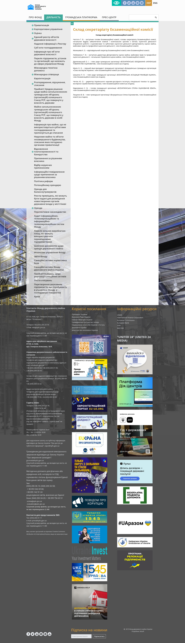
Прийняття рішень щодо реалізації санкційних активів (50, 275)
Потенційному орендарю (47, 185)
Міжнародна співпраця (45, 74)
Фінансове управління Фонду (49, 252)
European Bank (123, 323)
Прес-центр (109, 17)
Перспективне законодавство (50, 211)
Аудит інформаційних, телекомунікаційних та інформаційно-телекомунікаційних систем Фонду (49, 221)
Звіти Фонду (40, 256)
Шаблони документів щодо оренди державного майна (48, 247)
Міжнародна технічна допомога (45, 69)
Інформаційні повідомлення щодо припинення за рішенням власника (49, 174)
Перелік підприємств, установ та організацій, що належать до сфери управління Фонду (50, 61)
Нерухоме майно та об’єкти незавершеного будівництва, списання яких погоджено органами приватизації (49, 140)
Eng (155, 3)
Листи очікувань (43, 280)
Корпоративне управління (47, 29)
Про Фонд (35, 17)
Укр (149, 3)
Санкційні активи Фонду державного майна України (49, 268)
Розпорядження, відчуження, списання (48, 83)
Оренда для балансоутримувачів (45, 190)
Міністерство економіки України (85, 330)
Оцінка (37, 33)
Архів (37, 296)
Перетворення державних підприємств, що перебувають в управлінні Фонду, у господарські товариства (50, 288)
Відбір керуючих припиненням (43, 166)
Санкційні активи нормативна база (50, 261)
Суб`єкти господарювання (48, 47)
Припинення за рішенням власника (48, 159)
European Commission (126, 320)
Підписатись (99, 636)
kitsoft (142, 631)
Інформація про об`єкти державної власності (47, 53)
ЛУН (119, 325)
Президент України (79, 314)
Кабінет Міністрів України (82, 320)
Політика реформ (43, 181)
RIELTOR (120, 328)
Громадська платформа (81, 17)
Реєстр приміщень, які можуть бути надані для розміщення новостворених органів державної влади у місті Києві (50, 199)
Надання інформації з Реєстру (50, 43)
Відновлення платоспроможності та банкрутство (45, 151)
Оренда (37, 208)
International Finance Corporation (130, 317)
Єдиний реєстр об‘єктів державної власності (45, 38)
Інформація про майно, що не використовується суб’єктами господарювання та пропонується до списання (50, 128)
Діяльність (53, 17)
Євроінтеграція (42, 78)
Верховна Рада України (81, 317)
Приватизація (40, 25)
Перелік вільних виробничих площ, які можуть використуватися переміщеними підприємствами (49, 236)
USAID (119, 315)
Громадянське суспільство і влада (85, 322)
